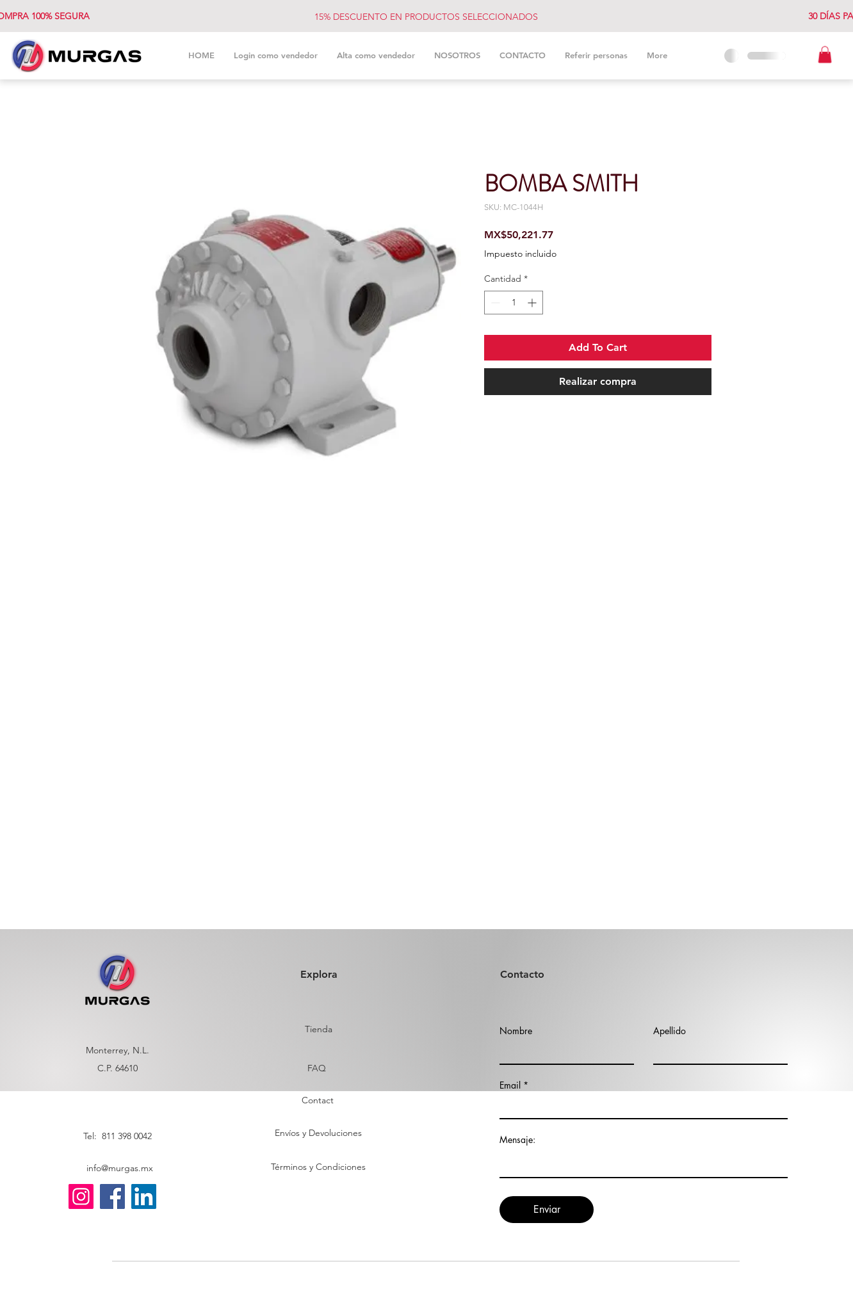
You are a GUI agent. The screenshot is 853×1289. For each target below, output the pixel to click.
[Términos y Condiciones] (318, 1167)
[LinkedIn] (143, 1196)
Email (510, 1085)
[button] (825, 54)
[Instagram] (81, 1196)
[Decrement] (494, 302)
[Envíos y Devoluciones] (318, 1133)
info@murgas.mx (119, 1168)
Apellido (669, 1030)
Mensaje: (517, 1139)
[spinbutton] (513, 302)
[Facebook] (112, 1196)
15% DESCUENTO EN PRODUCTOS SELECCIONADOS (426, 16)
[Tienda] (318, 1030)
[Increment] (533, 302)
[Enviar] (547, 1209)
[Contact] (317, 1101)
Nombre (516, 1030)
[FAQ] (316, 1069)
